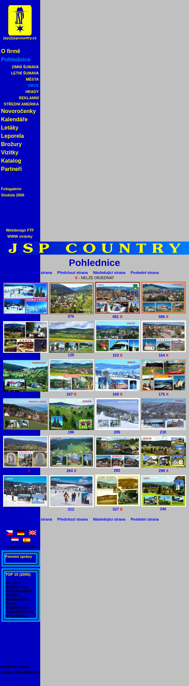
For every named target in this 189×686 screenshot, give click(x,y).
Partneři (11, 169)
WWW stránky (19, 236)
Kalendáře (14, 119)
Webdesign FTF (20, 230)
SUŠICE (12, 587)
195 (25, 430)
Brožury (11, 144)
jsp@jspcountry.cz (20, 38)
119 (25, 353)
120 (71, 353)
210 (163, 430)
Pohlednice (15, 59)
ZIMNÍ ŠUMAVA (25, 67)
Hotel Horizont (18, 591)
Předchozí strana (72, 272)
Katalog (11, 161)
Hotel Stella (15, 616)
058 (25, 314)
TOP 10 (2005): (18, 574)
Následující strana (109, 272)
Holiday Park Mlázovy (20, 672)
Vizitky (9, 152)
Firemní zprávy (18, 556)
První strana (41, 272)
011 (25, 587)
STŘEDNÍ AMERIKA (21, 104)
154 (163, 353)
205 (117, 430)
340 (163, 507)
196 (71, 430)
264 (71, 468)
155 (25, 392)
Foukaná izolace (15, 667)
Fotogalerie (11, 189)
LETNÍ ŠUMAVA (25, 73)
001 (8, 583)
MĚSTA (32, 79)
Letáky (10, 128)
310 (25, 507)
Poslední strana (145, 272)
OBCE (33, 85)
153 (117, 353)
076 (71, 314)
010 (17, 583)
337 (117, 507)
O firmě (10, 51)
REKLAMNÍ (29, 98)
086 (163, 314)
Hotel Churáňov (19, 612)
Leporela (12, 136)
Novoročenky (18, 111)
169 (117, 392)
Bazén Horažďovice (17, 605)
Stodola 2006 (12, 195)
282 (117, 468)
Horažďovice (17, 599)
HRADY (32, 92)
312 (71, 507)
